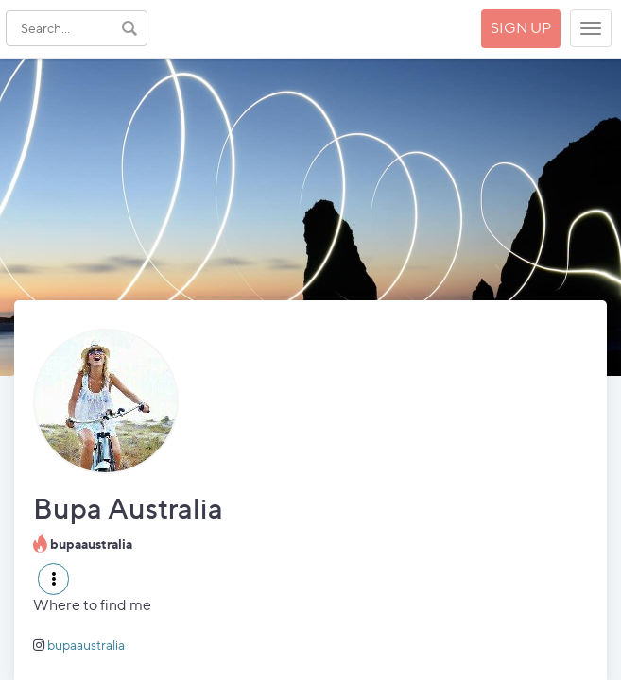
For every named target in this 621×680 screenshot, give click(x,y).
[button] (53, 579)
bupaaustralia (86, 645)
